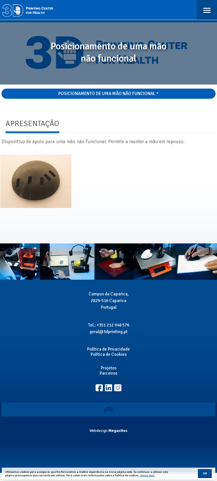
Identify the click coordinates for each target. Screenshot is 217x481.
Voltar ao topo (108, 409)
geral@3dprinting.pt (108, 331)
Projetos (108, 368)
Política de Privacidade (108, 349)
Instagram (108, 388)
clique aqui (147, 475)
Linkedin (117, 388)
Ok (205, 473)
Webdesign (98, 430)
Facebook (99, 388)
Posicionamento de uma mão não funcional (106, 93)
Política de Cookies (109, 354)
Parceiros (108, 373)
